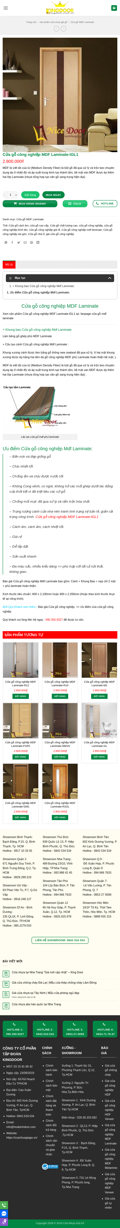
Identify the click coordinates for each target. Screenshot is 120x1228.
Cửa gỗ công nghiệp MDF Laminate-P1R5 (20, 744)
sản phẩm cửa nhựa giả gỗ (53, 22)
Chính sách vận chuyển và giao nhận (51, 1145)
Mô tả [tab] (9, 264)
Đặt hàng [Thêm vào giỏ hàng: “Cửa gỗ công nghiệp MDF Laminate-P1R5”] (20, 757)
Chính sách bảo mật (51, 1085)
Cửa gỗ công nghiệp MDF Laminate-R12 (20, 683)
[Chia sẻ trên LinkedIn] (38, 243)
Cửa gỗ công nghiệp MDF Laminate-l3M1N (60, 744)
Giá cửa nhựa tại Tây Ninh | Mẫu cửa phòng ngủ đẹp (45, 992)
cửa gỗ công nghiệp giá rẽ (44, 229)
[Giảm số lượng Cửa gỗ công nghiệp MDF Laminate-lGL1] (5, 194)
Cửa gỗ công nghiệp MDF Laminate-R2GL (60, 804)
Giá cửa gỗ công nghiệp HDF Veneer (110, 1109)
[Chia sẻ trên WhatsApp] (6, 243)
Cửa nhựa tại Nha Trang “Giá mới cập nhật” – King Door (47, 972)
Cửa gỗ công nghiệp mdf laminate (82, 229)
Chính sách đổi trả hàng (51, 1125)
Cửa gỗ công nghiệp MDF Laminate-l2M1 (20, 804)
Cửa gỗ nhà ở (36, 234)
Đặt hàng (30, 194)
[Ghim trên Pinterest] (32, 243)
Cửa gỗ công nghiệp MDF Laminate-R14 (60, 683)
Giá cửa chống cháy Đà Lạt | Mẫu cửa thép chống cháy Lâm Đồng (54, 982)
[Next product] (56, 28)
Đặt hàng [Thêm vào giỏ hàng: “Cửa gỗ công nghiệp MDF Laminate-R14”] (60, 696)
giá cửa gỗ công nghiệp (60, 234)
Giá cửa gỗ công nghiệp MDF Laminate (111, 1134)
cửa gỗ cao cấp (39, 225)
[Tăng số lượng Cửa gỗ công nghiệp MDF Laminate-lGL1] (16, 194)
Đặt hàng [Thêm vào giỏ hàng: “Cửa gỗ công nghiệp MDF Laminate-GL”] (99, 757)
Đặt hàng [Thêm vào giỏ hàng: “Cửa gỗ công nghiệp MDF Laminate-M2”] (99, 696)
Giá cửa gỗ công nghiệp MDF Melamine (111, 1158)
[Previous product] (63, 28)
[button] (6, 8)
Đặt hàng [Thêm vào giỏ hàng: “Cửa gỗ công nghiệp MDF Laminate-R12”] (20, 696)
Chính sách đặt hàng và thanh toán (51, 1105)
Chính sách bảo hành (51, 1070)
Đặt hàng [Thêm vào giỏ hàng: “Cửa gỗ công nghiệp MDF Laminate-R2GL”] (60, 817)
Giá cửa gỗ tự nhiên (110, 1203)
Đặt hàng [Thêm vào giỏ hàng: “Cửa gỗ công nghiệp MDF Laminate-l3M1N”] (60, 757)
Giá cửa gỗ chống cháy (111, 1070)
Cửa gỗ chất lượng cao (63, 225)
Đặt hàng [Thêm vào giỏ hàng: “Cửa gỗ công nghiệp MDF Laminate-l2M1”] (20, 817)
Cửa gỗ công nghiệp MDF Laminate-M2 (99, 683)
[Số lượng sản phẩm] (10, 194)
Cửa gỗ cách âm (19, 225)
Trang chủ (31, 22)
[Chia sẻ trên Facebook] (12, 243)
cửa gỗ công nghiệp (91, 225)
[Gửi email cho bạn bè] (25, 243)
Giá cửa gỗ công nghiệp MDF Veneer (110, 1183)
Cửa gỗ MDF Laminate (82, 22)
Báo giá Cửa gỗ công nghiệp (56, 606)
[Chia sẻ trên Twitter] (19, 243)
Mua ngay (53, 194)
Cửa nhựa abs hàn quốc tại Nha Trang (36, 1004)
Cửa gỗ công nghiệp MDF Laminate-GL (99, 744)
